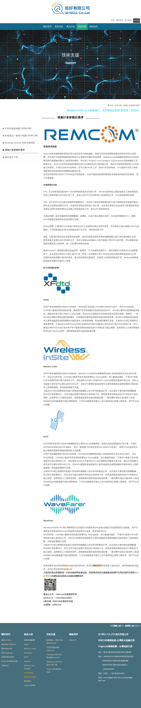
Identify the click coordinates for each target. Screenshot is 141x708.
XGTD (26, 657)
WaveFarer (28, 653)
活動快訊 (5, 665)
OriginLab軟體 (29, 685)
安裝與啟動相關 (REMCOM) (18, 128)
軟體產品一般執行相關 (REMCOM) (21, 135)
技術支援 (118, 105)
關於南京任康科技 (8, 644)
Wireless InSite (30, 649)
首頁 (111, 105)
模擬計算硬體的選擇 (132, 105)
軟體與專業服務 (7, 657)
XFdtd (26, 644)
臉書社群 (68, 569)
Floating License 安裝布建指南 (20, 142)
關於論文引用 (11, 157)
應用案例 (27, 681)
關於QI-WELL (6, 640)
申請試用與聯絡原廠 (9, 661)
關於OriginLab (7, 653)
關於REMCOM (6, 649)
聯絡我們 (97, 565)
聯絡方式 (72, 640)
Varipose (27, 661)
